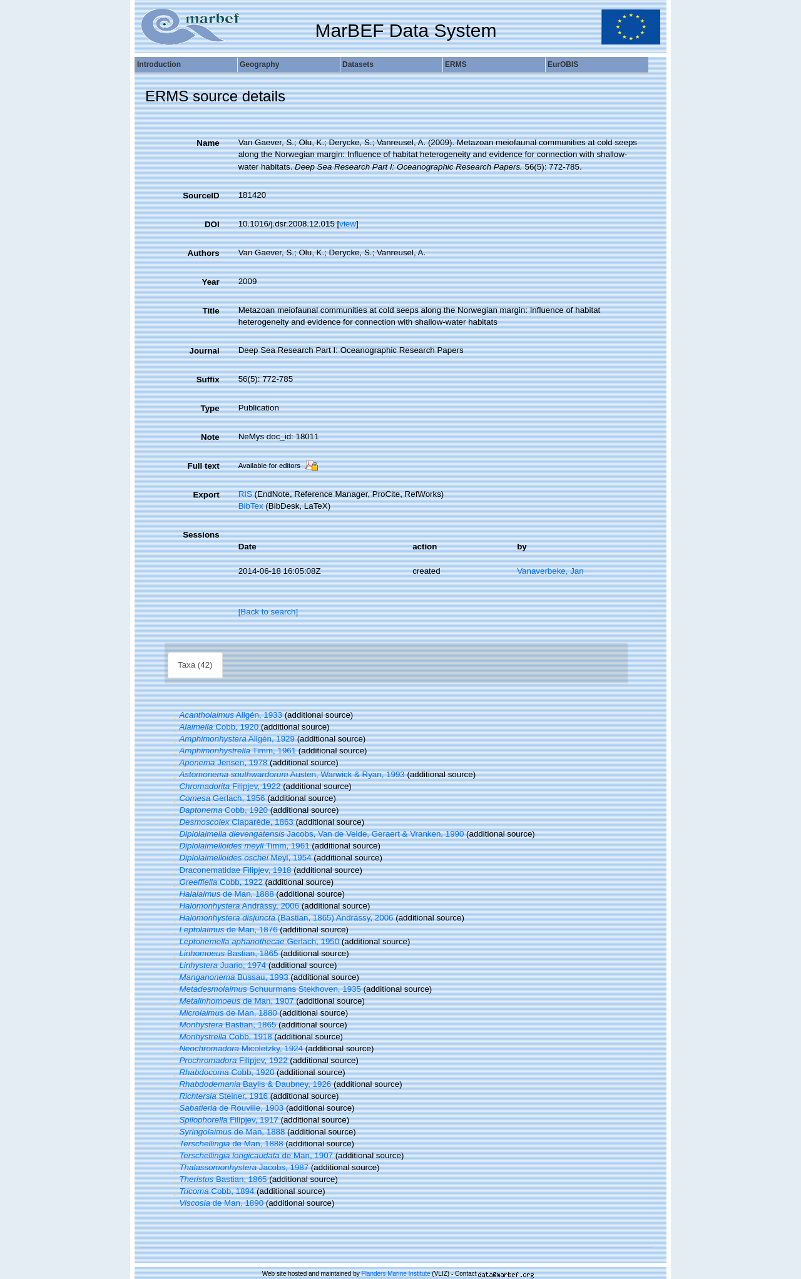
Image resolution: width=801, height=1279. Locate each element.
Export (206, 494)
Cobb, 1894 (212, 1191)
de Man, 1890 (216, 1203)
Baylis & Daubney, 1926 (250, 1084)
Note (210, 437)
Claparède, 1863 (231, 822)
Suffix (208, 379)
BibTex (250, 506)
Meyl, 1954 (241, 857)
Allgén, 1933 (226, 715)
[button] (174, 715)
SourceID (201, 195)
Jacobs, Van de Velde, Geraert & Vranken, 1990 (317, 833)
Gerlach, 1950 (254, 941)
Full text (204, 466)
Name (207, 143)
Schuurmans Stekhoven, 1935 (265, 989)
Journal (205, 350)
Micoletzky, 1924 (236, 1048)
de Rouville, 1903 (226, 1108)
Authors (204, 253)
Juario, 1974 (218, 965)
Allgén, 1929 (232, 738)
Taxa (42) (195, 665)
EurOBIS (563, 64)
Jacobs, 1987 (239, 1167)
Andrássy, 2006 (234, 905)
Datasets (358, 64)
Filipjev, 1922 (225, 786)
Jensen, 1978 (218, 762)
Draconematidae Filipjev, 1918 (231, 870)
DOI (212, 224)
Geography (259, 64)
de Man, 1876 (224, 929)
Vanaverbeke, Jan (550, 571)
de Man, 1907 (231, 1001)
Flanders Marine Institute (396, 1273)
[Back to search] (268, 611)
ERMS (456, 64)
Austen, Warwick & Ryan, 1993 (287, 774)
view (347, 223)
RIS (245, 494)
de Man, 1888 (222, 894)
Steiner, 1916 (219, 1096)
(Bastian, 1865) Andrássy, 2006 (282, 917)
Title (210, 310)
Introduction (159, 64)
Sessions (201, 534)
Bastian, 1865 (224, 953)
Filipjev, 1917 (224, 1119)
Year (210, 282)
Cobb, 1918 (221, 1036)
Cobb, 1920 (214, 726)
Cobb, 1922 (216, 882)
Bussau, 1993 (229, 977)
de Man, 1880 (223, 1012)
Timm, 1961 (233, 750)
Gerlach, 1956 (217, 798)
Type (210, 408)
